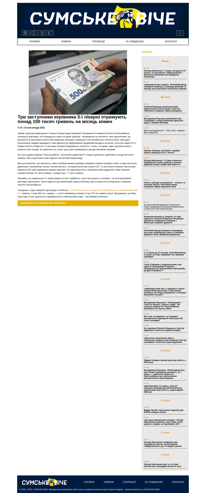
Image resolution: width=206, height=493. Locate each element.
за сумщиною (135, 41)
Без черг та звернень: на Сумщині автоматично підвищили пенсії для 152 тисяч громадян (163, 318)
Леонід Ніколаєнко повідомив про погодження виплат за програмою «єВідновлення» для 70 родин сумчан (163, 444)
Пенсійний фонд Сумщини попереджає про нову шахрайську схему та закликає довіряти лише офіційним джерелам (164, 232)
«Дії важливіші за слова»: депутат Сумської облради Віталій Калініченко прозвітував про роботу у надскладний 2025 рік (163, 389)
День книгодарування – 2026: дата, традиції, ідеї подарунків (164, 131)
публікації (98, 41)
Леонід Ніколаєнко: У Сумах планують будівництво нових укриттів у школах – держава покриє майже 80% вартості (163, 162)
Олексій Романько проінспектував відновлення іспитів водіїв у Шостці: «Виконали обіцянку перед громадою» (163, 109)
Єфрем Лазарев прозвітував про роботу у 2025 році (165, 361)
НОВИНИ (147, 52)
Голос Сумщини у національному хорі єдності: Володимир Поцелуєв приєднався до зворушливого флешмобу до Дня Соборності (164, 267)
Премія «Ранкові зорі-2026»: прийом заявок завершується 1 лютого (162, 151)
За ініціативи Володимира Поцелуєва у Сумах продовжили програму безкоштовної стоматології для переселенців (164, 207)
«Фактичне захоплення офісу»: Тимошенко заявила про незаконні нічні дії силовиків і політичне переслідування (165, 340)
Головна (34, 41)
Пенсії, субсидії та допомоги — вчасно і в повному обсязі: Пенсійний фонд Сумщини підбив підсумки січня (164, 184)
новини (66, 41)
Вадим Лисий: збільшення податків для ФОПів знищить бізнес (163, 411)
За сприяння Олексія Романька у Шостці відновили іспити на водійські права (164, 329)
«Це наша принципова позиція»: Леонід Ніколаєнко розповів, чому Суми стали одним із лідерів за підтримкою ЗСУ (163, 422)
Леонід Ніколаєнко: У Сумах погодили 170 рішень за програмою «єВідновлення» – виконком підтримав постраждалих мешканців (164, 74)
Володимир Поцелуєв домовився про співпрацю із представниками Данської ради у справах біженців (163, 120)
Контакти (171, 41)
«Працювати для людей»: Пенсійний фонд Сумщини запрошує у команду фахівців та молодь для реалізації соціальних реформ (165, 86)
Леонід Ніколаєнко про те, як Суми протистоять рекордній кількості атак (162, 465)
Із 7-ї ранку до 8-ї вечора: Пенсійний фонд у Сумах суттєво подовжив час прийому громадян (165, 255)
